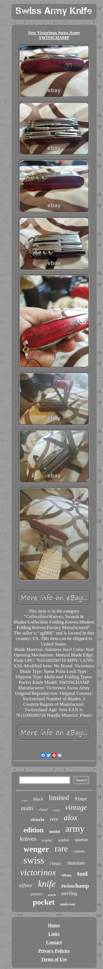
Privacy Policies (54, 950)
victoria (37, 819)
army (75, 829)
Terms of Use (54, 959)
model (54, 831)
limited (59, 798)
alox (70, 817)
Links (54, 933)
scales (56, 810)
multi (27, 808)
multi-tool (67, 904)
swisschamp (75, 886)
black (38, 799)
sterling (69, 893)
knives (28, 838)
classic (56, 863)
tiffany (67, 875)
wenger (36, 848)
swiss (33, 860)
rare (61, 848)
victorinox (38, 872)
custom (78, 851)
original (47, 840)
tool (82, 873)
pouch (52, 894)
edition (33, 830)
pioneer (37, 894)
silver (25, 885)
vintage (76, 807)
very (54, 819)
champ (43, 809)
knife (46, 884)
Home (54, 925)
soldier (63, 840)
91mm (80, 799)
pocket (43, 902)
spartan (81, 839)
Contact (54, 942)
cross (24, 800)
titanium (76, 863)
